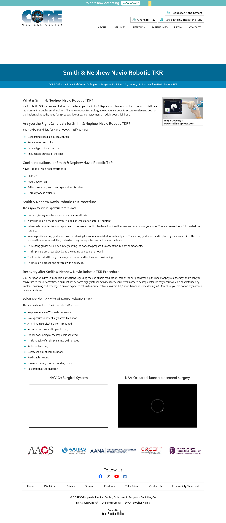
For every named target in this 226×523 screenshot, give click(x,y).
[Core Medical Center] (42, 17)
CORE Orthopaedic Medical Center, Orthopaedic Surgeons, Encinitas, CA (87, 85)
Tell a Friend (132, 486)
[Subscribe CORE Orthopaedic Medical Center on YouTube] (117, 476)
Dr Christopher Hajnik (137, 503)
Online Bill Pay (146, 20)
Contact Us (155, 486)
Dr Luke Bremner (111, 503)
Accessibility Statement (185, 486)
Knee (132, 85)
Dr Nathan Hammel (87, 503)
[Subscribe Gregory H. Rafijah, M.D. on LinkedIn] (125, 476)
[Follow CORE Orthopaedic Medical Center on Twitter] (109, 476)
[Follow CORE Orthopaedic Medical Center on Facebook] (101, 476)
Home (30, 486)
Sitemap (89, 486)
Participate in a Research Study (183, 20)
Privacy (70, 486)
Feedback (109, 486)
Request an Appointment (187, 13)
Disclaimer (50, 486)
